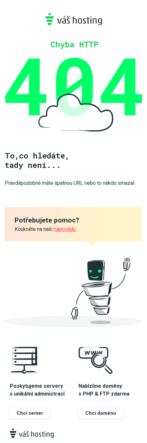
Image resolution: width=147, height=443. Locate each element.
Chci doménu (100, 413)
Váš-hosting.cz (73, 19)
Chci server (30, 413)
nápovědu (65, 229)
